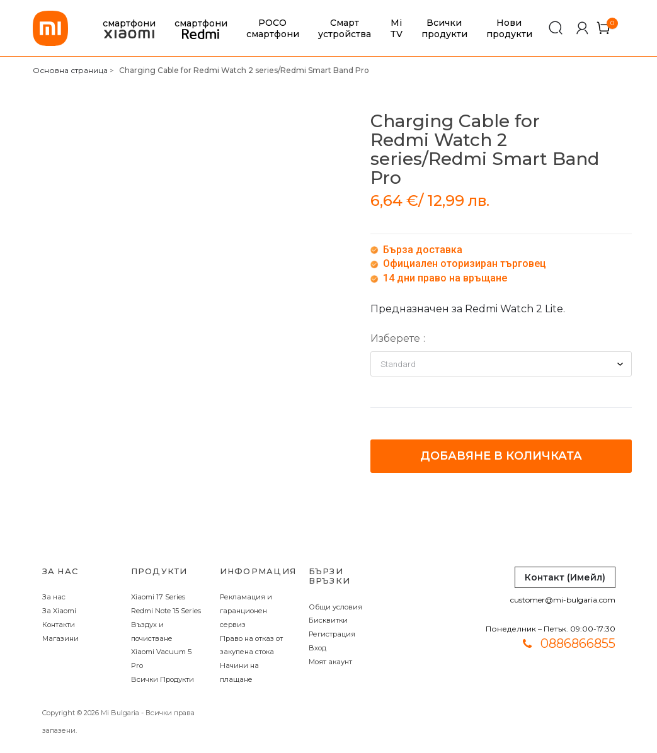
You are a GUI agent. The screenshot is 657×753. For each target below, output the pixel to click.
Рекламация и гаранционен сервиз (246, 610)
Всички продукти (444, 28)
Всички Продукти (162, 679)
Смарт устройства (344, 28)
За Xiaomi (59, 610)
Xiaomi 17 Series (158, 596)
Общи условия (335, 607)
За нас (54, 596)
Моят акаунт (330, 661)
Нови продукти (509, 28)
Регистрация (332, 634)
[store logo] (50, 28)
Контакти (58, 624)
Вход (317, 647)
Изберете (395, 338)
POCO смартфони (272, 28)
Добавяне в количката (501, 456)
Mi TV (396, 28)
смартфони (129, 29)
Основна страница (70, 70)
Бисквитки (328, 620)
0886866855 (577, 643)
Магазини (60, 638)
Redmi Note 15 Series (166, 610)
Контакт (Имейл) (565, 577)
